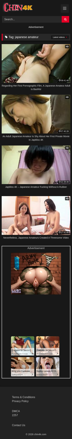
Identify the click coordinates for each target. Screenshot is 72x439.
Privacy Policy (20, 401)
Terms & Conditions (23, 397)
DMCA (16, 411)
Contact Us (18, 425)
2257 (15, 415)
